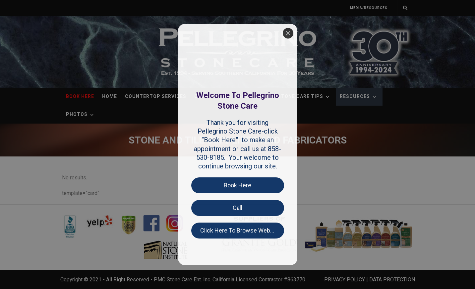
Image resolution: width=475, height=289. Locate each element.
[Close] (288, 33)
